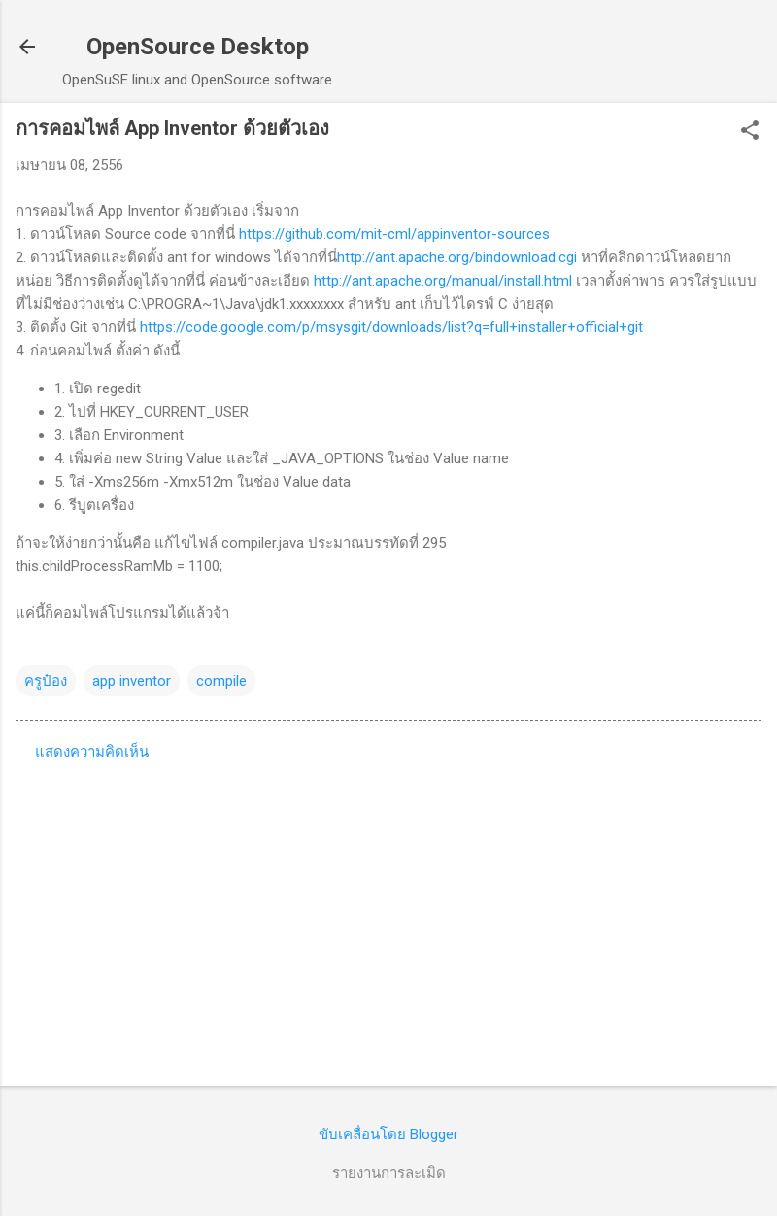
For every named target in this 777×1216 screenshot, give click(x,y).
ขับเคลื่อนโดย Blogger (388, 1134)
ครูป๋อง (45, 681)
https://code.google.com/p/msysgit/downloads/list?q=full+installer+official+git (391, 327)
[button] (749, 132)
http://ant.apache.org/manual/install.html (443, 280)
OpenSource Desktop (197, 46)
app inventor (131, 681)
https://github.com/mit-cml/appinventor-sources (394, 234)
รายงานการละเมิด (389, 1173)
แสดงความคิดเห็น (92, 751)
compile (221, 681)
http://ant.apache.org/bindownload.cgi (457, 257)
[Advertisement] (388, 919)
